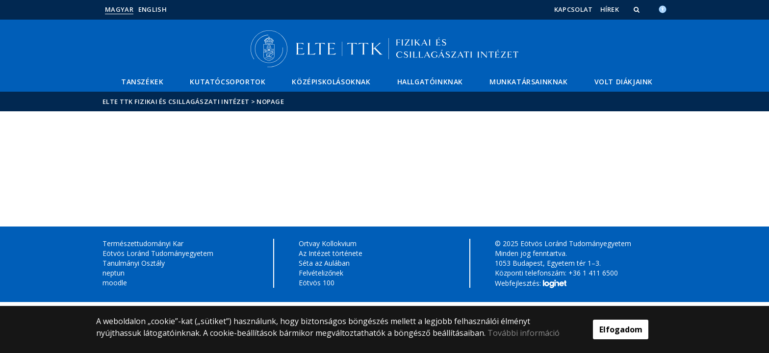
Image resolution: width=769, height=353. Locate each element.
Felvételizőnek (321, 272)
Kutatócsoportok (227, 81)
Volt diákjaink (623, 81)
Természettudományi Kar (143, 243)
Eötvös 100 (316, 282)
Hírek (609, 9)
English (152, 9)
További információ (523, 333)
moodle (115, 282)
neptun (114, 272)
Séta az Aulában (324, 263)
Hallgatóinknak (430, 81)
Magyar (119, 9)
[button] (637, 9)
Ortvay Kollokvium (328, 243)
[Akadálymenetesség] (662, 8)
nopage (270, 101)
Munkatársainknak (528, 81)
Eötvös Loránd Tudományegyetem (158, 253)
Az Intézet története (330, 253)
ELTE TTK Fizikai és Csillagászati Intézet (176, 101)
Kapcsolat (573, 9)
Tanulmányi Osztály (134, 263)
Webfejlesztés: (530, 284)
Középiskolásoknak (331, 81)
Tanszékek (142, 81)
